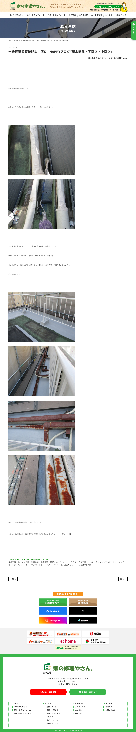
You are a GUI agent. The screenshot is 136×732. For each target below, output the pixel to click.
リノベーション (51, 720)
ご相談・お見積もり (88, 692)
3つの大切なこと (16, 15)
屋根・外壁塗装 (51, 710)
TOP (9, 40)
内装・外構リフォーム (56, 15)
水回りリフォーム (52, 713)
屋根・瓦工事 (51, 707)
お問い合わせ (121, 15)
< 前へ (13, 579)
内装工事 (49, 717)
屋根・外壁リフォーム (35, 15)
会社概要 (108, 15)
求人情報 (107, 703)
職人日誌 (17, 40)
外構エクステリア (52, 723)
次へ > (123, 579)
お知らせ (78, 710)
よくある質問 (96, 15)
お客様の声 (83, 15)
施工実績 (72, 15)
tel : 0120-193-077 (48, 692)
